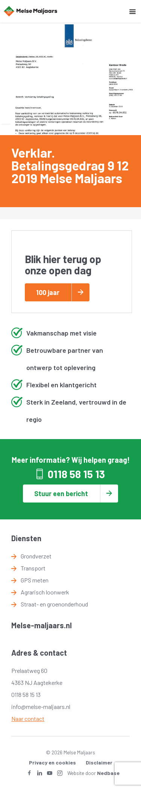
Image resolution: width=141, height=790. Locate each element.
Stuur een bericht (61, 493)
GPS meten (35, 580)
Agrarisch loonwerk (45, 592)
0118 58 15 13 (76, 474)
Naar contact (27, 718)
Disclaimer (99, 762)
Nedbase (108, 773)
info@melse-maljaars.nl (40, 706)
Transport (33, 568)
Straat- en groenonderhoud (54, 604)
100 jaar (47, 292)
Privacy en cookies (52, 762)
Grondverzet (36, 556)
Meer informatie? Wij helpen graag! (71, 459)
